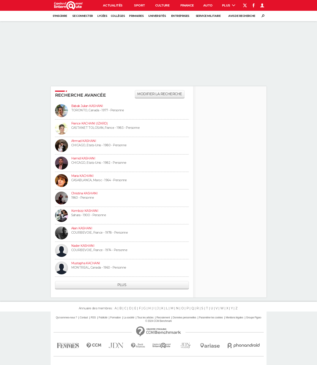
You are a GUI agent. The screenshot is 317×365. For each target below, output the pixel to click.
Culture (162, 5)
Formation (115, 317)
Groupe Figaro (253, 317)
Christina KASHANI (84, 193)
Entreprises (180, 15)
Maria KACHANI (82, 176)
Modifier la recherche (159, 94)
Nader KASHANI (83, 246)
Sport (139, 5)
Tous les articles (145, 317)
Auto (208, 5)
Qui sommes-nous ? (66, 317)
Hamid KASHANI (83, 158)
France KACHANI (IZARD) (89, 123)
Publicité (103, 317)
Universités (157, 15)
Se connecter (82, 15)
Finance (187, 5)
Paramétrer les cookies (211, 317)
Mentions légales (234, 317)
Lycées (102, 15)
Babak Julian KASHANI (87, 106)
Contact (84, 317)
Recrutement (163, 317)
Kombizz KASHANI (84, 211)
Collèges (118, 15)
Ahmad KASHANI (83, 141)
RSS (93, 317)
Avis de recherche (241, 15)
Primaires (136, 15)
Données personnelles (184, 317)
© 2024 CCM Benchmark (158, 321)
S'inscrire (60, 15)
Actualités (112, 5)
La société (129, 317)
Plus (228, 5)
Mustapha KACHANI (85, 263)
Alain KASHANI (81, 228)
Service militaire (208, 15)
